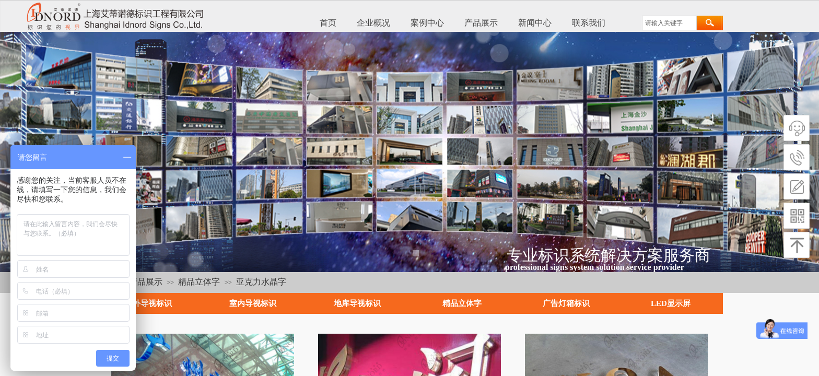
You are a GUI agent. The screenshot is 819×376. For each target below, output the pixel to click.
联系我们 (588, 22)
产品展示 (481, 22)
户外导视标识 (148, 303)
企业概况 (373, 22)
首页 (328, 22)
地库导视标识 (357, 303)
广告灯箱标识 (566, 303)
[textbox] (669, 23)
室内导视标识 (252, 303)
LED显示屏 (671, 303)
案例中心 (427, 22)
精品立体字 (199, 281)
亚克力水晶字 (261, 281)
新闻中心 (535, 22)
